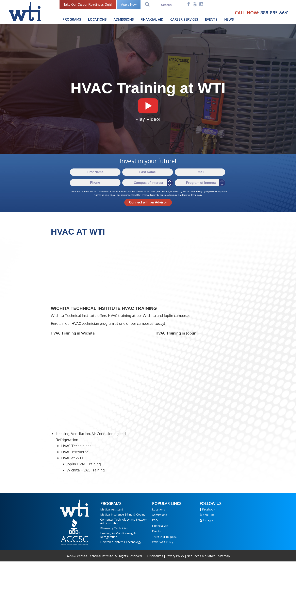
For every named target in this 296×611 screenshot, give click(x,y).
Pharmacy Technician (114, 528)
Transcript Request (164, 537)
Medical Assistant (111, 509)
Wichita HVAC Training (86, 470)
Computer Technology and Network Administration (123, 521)
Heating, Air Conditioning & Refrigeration (118, 535)
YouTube (207, 515)
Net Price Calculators (201, 556)
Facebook (207, 509)
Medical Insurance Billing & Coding (122, 514)
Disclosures (155, 556)
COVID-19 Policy (163, 542)
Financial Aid (152, 19)
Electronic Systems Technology (120, 542)
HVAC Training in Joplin (176, 333)
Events (211, 19)
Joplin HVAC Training (84, 464)
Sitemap (223, 556)
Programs (72, 19)
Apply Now (128, 4)
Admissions (124, 19)
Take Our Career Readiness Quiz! (88, 4)
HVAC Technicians (76, 446)
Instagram (208, 520)
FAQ (155, 520)
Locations (97, 19)
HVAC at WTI (72, 458)
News (229, 19)
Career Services (184, 19)
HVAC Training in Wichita (73, 333)
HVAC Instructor (74, 452)
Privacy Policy (175, 556)
